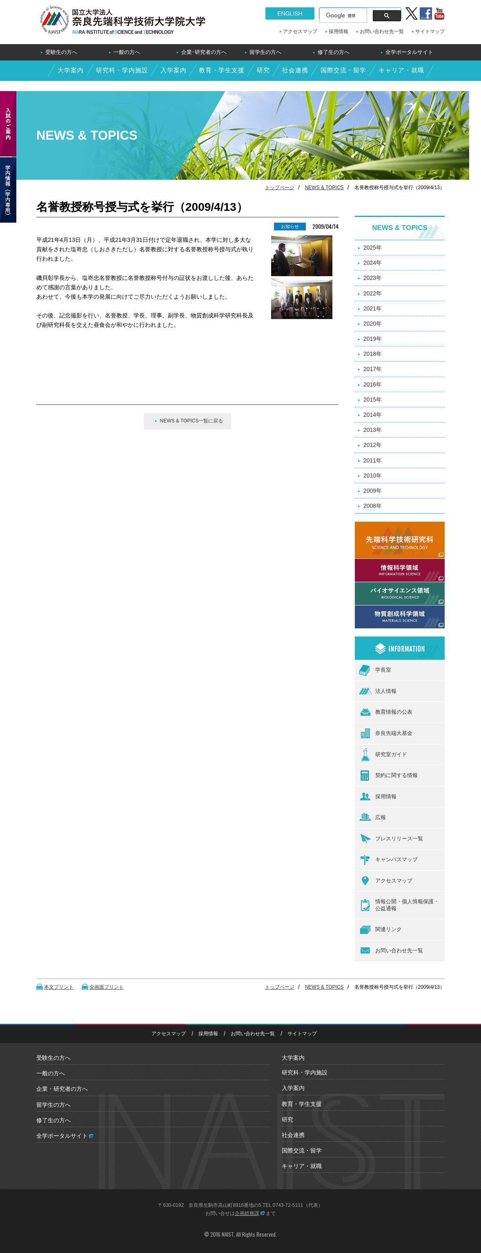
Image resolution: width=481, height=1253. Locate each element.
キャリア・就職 (401, 70)
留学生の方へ (265, 52)
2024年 (372, 262)
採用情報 (338, 31)
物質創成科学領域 (378, 610)
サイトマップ (430, 31)
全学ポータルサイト (409, 52)
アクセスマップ (300, 31)
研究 (263, 70)
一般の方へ (127, 52)
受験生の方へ (61, 52)
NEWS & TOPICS (324, 187)
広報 (372, 817)
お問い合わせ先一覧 (382, 31)
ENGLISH (289, 13)
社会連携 (295, 70)
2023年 (372, 278)
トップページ (279, 187)
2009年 (372, 490)
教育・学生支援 (222, 70)
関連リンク (380, 929)
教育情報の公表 (385, 712)
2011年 (372, 460)
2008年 (372, 506)
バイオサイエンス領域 (383, 586)
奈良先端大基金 (385, 733)
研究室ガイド (383, 754)
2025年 (372, 247)
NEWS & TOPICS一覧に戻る (191, 421)
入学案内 (173, 70)
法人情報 (377, 691)
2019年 (372, 338)
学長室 (375, 670)
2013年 (372, 430)
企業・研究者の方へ (62, 1088)
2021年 (372, 308)
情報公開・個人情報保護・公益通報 (399, 905)
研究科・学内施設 (122, 70)
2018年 (372, 354)
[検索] (342, 15)
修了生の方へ (334, 52)
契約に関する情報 (388, 775)
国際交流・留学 (343, 70)
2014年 (372, 414)
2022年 (372, 293)
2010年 (372, 475)
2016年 (372, 384)
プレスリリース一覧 (391, 838)
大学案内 (71, 70)
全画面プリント (106, 987)
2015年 (372, 399)
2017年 (372, 369)
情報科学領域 (372, 563)
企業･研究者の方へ (204, 52)
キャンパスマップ (388, 860)
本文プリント (58, 987)
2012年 (372, 445)
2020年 (372, 323)
